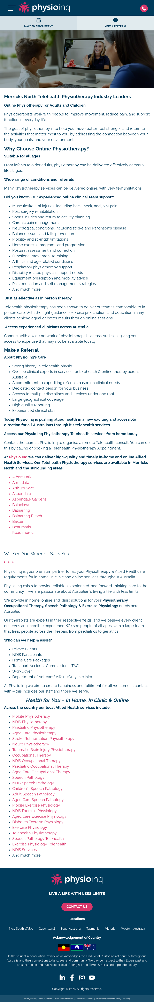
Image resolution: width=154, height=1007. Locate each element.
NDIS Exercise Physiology (34, 811)
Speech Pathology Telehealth (38, 839)
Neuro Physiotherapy (30, 744)
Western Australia (133, 928)
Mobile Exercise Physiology (36, 805)
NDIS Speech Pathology (33, 783)
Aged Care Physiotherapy (34, 733)
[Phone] (145, 8)
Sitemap (126, 999)
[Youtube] (92, 977)
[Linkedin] (62, 977)
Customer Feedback (84, 999)
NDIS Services (24, 850)
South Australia (71, 928)
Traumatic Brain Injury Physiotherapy (44, 750)
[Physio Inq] (44, 8)
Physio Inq (18, 457)
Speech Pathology (28, 777)
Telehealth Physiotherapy (34, 833)
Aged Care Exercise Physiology (39, 816)
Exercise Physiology (29, 827)
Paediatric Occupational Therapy (40, 766)
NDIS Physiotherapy (29, 722)
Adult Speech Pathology (33, 794)
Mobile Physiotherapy (31, 716)
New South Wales (21, 928)
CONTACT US (77, 906)
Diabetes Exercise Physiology (37, 822)
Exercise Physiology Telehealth (39, 844)
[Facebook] (72, 977)
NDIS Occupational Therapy (36, 761)
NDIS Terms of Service (63, 999)
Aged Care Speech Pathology (38, 800)
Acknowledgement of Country (108, 999)
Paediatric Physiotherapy (33, 727)
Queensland (47, 928)
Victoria (110, 928)
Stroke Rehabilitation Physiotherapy (43, 739)
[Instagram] (82, 977)
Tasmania (92, 928)
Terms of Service (45, 999)
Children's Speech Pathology (37, 789)
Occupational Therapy (31, 755)
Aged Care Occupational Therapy (41, 772)
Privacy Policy (30, 999)
